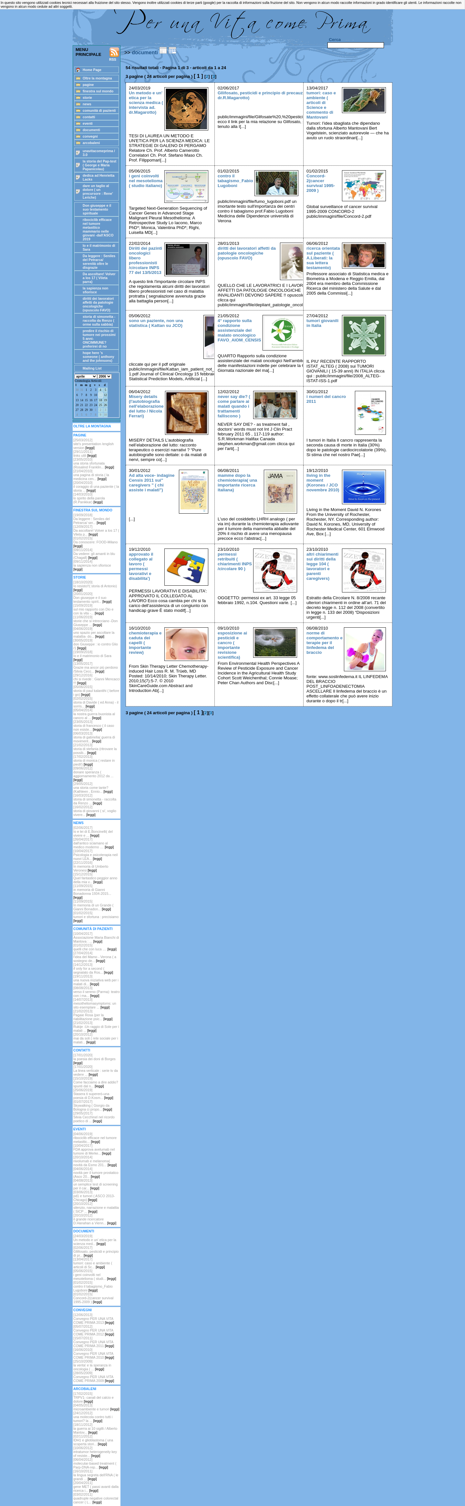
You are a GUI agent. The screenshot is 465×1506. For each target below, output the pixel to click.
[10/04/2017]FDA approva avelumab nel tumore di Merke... (94, 1149)
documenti (145, 52)
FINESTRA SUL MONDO (92, 510)
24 (95, 405)
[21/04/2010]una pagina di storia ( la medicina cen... (91, 475)
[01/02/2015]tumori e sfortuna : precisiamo (96, 917)
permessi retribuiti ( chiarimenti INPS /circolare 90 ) (235, 561)
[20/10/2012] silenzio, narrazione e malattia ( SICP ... (96, 1207)
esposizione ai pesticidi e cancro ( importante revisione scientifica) (232, 645)
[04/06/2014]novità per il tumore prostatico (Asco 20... (96, 1172)
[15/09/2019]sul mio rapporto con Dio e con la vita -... (93, 609)
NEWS (78, 823)
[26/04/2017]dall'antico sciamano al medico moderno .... (93, 843)
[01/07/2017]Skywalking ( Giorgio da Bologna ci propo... (92, 1105)
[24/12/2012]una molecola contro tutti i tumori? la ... (92, 1417)
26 (105, 405)
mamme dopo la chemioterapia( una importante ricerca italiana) (237, 482)
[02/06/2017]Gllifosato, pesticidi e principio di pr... (96, 1251)
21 (81, 405)
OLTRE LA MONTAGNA (92, 426)
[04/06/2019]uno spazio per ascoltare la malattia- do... (93, 632)
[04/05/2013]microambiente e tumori (96, 1407)
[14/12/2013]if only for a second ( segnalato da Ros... (93, 968)
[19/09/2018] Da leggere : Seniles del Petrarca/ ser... (91, 519)
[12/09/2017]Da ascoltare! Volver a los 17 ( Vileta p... (96, 530)
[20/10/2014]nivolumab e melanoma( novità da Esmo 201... (95, 1161)
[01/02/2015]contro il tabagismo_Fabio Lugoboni (93, 1286)
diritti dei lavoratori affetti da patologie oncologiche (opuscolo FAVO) (247, 253)
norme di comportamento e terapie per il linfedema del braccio (324, 643)
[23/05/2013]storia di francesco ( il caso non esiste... (93, 725)
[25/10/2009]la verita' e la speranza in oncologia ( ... (92, 1365)
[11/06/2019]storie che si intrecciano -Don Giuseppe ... (95, 621)
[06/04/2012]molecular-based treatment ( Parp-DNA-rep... (94, 1463)
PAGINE (79, 435)
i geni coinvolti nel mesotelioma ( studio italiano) (145, 180)
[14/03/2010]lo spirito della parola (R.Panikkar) (89, 498)
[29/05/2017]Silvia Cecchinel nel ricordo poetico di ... (94, 1117)
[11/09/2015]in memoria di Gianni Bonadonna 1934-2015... (92, 891)
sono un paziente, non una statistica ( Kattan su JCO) (156, 323)
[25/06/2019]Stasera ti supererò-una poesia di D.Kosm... (93, 1094)
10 (95, 395)
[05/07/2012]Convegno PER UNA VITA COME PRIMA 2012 (93, 1330)
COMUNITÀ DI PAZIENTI (93, 929)
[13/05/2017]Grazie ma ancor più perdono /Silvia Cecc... (95, 667)
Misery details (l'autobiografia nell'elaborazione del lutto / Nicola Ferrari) (146, 406)
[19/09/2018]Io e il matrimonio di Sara (92, 656)
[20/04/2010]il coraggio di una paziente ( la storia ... (96, 486)
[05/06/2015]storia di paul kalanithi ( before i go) (96, 690)
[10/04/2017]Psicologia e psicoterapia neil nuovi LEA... (95, 855)
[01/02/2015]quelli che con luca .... (95, 947)
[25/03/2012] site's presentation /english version (93, 444)
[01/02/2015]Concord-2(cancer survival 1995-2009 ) (93, 1298)
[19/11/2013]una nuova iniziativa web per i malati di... (96, 980)
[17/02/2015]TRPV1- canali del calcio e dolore (93, 1397)
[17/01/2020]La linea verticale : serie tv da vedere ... (95, 1070)
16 (90, 400)
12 (105, 395)
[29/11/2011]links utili (85, 453)
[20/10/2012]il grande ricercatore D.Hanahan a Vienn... (94, 1219)
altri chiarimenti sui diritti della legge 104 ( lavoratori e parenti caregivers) (322, 566)
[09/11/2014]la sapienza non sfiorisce (92, 565)
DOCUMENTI (83, 1231)
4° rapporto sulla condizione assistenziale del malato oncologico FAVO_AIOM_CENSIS (239, 330)
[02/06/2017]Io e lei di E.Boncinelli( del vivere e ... (93, 831)
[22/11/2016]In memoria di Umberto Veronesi (90, 866)
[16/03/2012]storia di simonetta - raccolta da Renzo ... (94, 799)
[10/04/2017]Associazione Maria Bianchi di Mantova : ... (96, 937)
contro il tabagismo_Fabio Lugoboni (235, 180)
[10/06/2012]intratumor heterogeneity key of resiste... (95, 1452)
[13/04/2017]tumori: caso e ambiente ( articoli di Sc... (92, 1263)
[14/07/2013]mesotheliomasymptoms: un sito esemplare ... (94, 1003)
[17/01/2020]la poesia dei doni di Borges (94, 1059)
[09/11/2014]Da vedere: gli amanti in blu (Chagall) (94, 554)
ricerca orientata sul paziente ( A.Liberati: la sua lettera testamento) (323, 258)
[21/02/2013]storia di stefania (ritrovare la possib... (95, 749)
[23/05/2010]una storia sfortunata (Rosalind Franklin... (93, 463)
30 (77, 390)
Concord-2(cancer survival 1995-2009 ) (320, 183)
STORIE (79, 577)
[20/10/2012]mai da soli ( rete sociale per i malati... (95, 1038)
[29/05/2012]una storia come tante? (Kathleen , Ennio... (93, 787)
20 (77, 405)
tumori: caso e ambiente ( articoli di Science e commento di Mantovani (321, 105)
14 (81, 400)
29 (86, 410)
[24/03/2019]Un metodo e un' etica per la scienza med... (94, 1240)
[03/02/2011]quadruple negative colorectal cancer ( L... (95, 1498)
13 (77, 400)
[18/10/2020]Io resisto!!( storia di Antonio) (95, 586)
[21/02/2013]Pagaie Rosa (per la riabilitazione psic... (92, 1015)
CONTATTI (81, 1050)
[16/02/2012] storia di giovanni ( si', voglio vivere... (94, 811)
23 (90, 405)
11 (100, 395)
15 (86, 400)
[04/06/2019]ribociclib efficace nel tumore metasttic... (95, 1138)
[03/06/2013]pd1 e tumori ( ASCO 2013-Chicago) (94, 1196)
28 (81, 410)
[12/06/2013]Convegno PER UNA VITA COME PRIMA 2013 (93, 1318)
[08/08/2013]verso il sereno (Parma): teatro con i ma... (96, 992)
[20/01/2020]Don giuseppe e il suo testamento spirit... (92, 597)
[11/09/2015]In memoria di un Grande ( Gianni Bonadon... (93, 905)
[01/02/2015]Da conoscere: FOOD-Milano (95, 542)
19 (105, 400)
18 (100, 400)
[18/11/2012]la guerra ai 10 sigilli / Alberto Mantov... (95, 1428)
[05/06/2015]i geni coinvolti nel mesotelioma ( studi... (94, 1275)
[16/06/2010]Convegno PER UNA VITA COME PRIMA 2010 (93, 1353)
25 (100, 405)
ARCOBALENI (84, 1389)
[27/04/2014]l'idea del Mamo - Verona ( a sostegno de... (94, 957)
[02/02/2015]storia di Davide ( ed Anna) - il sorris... (96, 702)
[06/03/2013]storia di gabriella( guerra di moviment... (94, 737)
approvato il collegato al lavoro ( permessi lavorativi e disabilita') (141, 566)
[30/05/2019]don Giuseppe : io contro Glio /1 (95, 644)
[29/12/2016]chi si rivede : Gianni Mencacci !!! (96, 679)
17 (95, 400)
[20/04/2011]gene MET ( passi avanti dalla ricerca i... (96, 1486)
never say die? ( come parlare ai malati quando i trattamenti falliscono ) (234, 406)
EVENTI (79, 1129)
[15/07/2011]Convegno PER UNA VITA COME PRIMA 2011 (93, 1342)
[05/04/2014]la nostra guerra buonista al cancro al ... (94, 714)
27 (77, 410)
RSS (114, 54)
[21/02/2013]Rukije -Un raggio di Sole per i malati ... (96, 1026)
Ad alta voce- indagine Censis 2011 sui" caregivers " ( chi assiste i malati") (151, 482)
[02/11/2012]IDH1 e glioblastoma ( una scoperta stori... (93, 1440)
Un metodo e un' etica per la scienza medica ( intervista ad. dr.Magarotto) (146, 102)
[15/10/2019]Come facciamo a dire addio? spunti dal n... (95, 1082)
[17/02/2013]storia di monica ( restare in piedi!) (94, 760)
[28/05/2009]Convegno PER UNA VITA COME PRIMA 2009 (93, 1377)
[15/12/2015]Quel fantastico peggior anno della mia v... (95, 878)
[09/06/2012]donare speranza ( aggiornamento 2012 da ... (93, 774)
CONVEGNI (82, 1310)
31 (81, 390)
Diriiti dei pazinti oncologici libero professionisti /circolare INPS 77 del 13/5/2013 (145, 260)
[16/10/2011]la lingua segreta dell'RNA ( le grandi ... (95, 1475)
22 (86, 405)
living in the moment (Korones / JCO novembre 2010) (322, 482)
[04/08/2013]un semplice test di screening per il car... (95, 1184)
